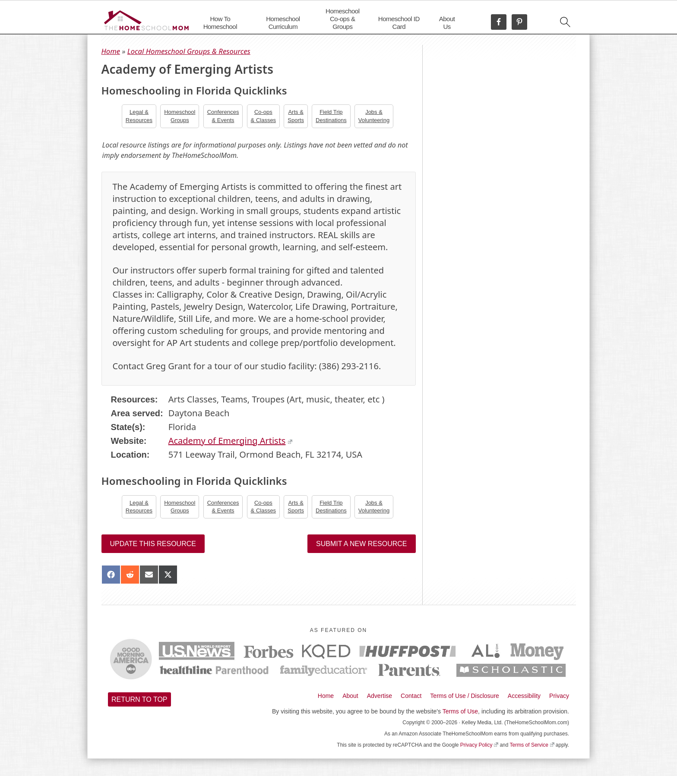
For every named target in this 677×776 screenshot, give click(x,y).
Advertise (379, 695)
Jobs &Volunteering (373, 116)
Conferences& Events (223, 116)
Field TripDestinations (331, 116)
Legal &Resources (139, 116)
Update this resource (153, 543)
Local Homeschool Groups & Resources (188, 51)
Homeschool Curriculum (283, 22)
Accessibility (524, 695)
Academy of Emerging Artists (230, 440)
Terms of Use (460, 711)
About (350, 695)
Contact (411, 695)
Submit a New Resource (361, 543)
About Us (447, 22)
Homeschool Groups (179, 116)
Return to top (139, 699)
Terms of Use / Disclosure (464, 695)
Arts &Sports (296, 116)
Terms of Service (532, 745)
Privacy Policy (479, 745)
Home (110, 51)
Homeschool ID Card (399, 22)
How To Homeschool (220, 22)
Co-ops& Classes (263, 116)
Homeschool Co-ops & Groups (342, 18)
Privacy (559, 695)
